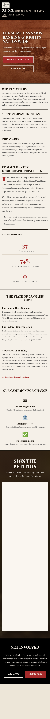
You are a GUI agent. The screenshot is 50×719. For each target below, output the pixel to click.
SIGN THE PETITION (18, 59)
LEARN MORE (18, 69)
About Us (13, 674)
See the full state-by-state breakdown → (16, 377)
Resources (35, 674)
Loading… (25, 556)
